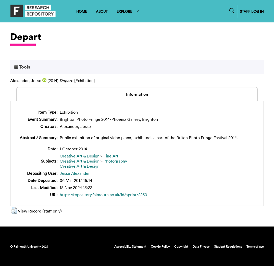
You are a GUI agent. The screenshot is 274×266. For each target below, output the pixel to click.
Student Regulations (228, 246)
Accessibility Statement (130, 246)
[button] (14, 210)
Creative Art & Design (79, 155)
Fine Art (111, 155)
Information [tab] (137, 94)
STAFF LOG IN (252, 11)
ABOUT (102, 11)
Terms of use (255, 246)
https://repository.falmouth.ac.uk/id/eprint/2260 (103, 194)
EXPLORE (128, 11)
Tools (22, 67)
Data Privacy (201, 246)
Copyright (181, 246)
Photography (115, 161)
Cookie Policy (160, 246)
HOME (81, 11)
